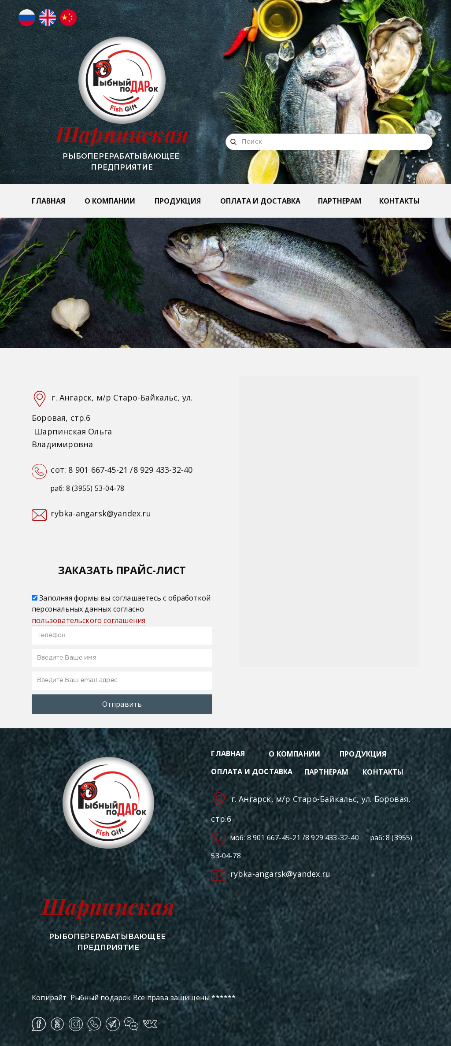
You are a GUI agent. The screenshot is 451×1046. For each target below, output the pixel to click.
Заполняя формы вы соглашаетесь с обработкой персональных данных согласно (121, 609)
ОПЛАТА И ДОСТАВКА (260, 201)
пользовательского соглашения (88, 620)
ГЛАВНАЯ (48, 201)
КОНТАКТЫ (399, 201)
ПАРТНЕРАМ (340, 201)
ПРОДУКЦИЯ (178, 201)
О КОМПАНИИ (110, 201)
